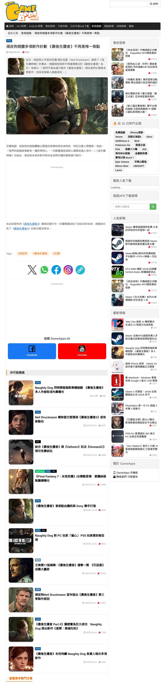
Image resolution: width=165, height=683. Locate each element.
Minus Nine (122, 166)
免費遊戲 (120, 132)
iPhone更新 (136, 132)
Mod (136, 140)
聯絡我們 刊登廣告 (125, 476)
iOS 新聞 (21, 26)
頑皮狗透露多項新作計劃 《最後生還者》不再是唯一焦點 (67, 33)
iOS (144, 149)
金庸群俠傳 (141, 153)
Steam (119, 136)
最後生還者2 (31, 224)
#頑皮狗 (22, 253)
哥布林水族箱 (123, 153)
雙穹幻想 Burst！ (124, 157)
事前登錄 (50, 26)
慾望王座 (140, 145)
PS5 (9, 41)
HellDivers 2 (122, 140)
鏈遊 (131, 26)
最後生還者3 (21, 228)
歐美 (38, 560)
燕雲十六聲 (131, 149)
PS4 (118, 149)
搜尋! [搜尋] (154, 3)
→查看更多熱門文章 (19, 678)
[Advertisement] (57, 191)
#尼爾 (56, 253)
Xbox (149, 136)
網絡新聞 (109, 26)
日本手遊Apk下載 (79, 26)
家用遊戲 (96, 26)
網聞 (38, 589)
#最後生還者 (40, 253)
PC (37, 441)
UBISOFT (138, 166)
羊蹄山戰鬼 (140, 161)
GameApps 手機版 (125, 472)
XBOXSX (40, 471)
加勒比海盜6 (135, 136)
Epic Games (122, 161)
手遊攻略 (63, 26)
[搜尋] (129, 4)
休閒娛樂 (121, 26)
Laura (118, 170)
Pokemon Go (123, 145)
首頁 (10, 26)
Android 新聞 (36, 26)
